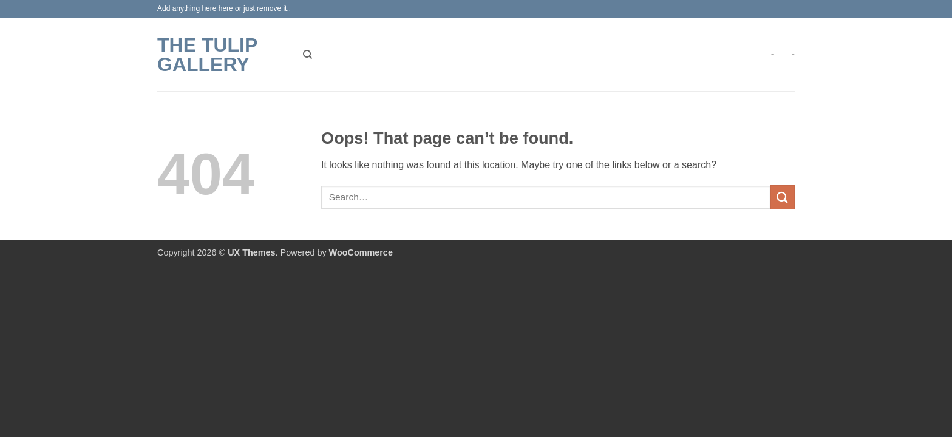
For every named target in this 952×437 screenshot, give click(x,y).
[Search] (307, 54)
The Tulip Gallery (207, 54)
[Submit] (782, 197)
